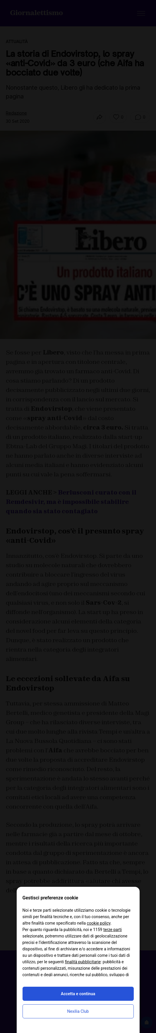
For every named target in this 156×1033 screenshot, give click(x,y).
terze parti (112, 929)
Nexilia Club (78, 1011)
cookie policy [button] (99, 923)
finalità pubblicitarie (83, 961)
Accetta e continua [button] (78, 993)
